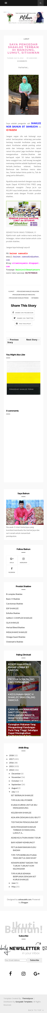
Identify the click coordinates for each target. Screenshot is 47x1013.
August (15, 788)
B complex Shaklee (14, 594)
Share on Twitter (25, 318)
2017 (11, 759)
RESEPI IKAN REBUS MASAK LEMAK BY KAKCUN (19, 667)
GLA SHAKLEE (12, 622)
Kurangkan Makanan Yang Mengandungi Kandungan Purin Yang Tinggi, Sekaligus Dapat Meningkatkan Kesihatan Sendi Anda (23, 730)
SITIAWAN (35, 298)
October (15, 781)
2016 (11, 762)
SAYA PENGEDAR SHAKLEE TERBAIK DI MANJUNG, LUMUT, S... (23, 830)
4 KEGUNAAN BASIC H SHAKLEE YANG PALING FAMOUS (21, 697)
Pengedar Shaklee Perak (21, 389)
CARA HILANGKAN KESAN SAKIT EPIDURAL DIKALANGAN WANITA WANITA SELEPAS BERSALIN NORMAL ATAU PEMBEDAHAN (23, 716)
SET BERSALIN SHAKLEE (22, 795)
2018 (11, 755)
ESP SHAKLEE (12, 608)
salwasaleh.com (24, 899)
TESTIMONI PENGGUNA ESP (24, 822)
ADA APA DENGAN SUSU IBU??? (26, 817)
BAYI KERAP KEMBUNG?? (23, 842)
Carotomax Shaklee (14, 603)
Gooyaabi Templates (24, 1001)
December (16, 773)
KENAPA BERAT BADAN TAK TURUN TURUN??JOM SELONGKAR (24, 865)
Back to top (36, 1010)
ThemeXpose (27, 998)
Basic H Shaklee (13, 599)
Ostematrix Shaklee (14, 641)
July (13, 791)
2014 (11, 770)
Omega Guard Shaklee (15, 637)
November (16, 777)
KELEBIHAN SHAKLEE (21, 812)
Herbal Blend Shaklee (15, 627)
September (16, 784)
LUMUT (26, 39)
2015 (11, 766)
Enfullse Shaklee (13, 613)
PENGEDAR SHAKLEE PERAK (19, 298)
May (14, 886)
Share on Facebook (24, 313)
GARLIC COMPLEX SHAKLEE (19, 618)
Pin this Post (25, 324)
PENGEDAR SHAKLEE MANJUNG (24, 295)
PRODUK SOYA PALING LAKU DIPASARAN (21, 681)
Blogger (24, 902)
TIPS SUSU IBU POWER (21, 800)
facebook (12, 570)
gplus (12, 560)
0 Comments (22, 61)
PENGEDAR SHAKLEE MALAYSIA (28, 291)
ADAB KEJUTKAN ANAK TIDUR (25, 837)
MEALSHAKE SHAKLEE (16, 632)
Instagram (23, 560)
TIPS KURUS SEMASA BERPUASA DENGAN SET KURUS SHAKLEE (23, 876)
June (13, 883)
